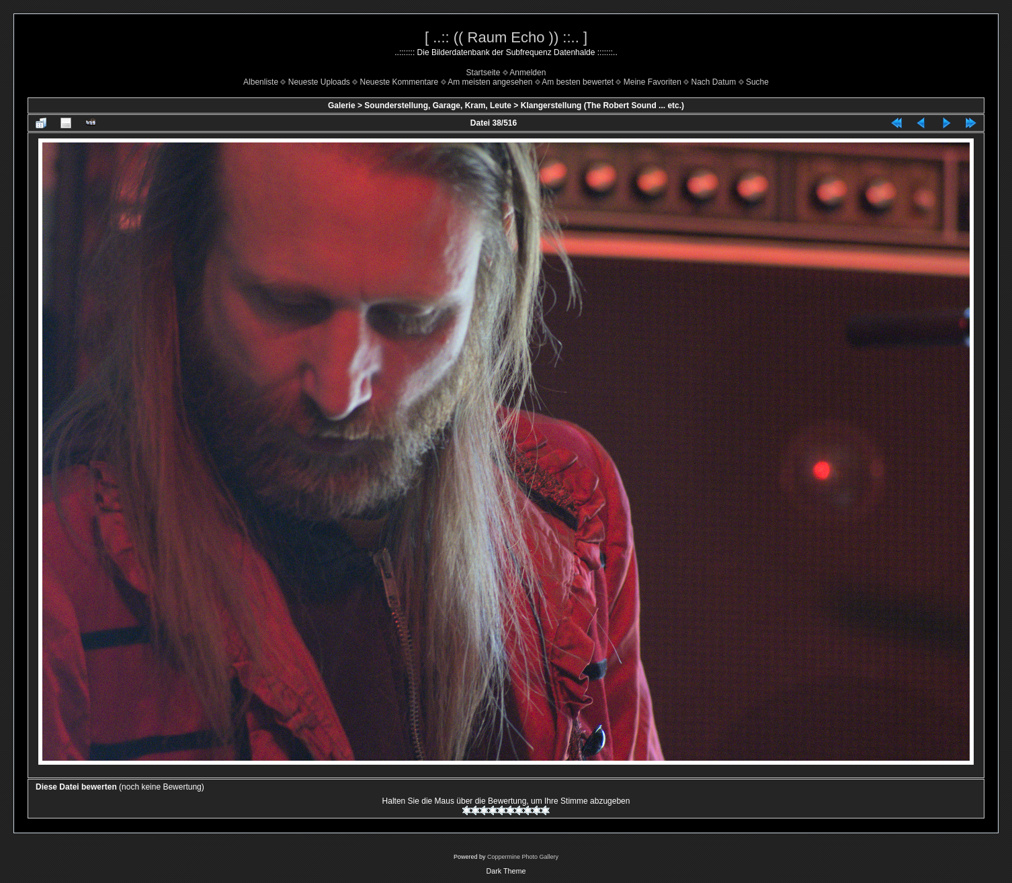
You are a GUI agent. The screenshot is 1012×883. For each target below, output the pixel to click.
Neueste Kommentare (399, 82)
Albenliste (260, 82)
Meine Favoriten (652, 82)
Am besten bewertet (578, 82)
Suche (757, 82)
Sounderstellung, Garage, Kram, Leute (437, 105)
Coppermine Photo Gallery (522, 856)
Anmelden (527, 72)
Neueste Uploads (319, 82)
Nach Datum (713, 82)
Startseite (483, 72)
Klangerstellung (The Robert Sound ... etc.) (602, 105)
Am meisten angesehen (490, 82)
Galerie (341, 105)
